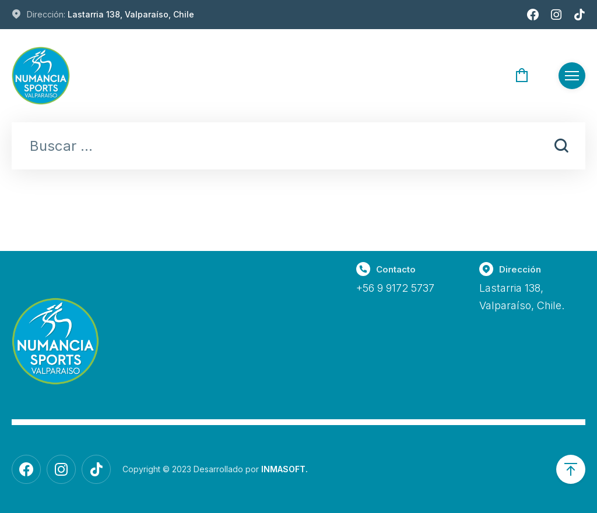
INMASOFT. (284, 469)
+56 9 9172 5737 (395, 288)
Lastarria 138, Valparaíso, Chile (131, 14)
